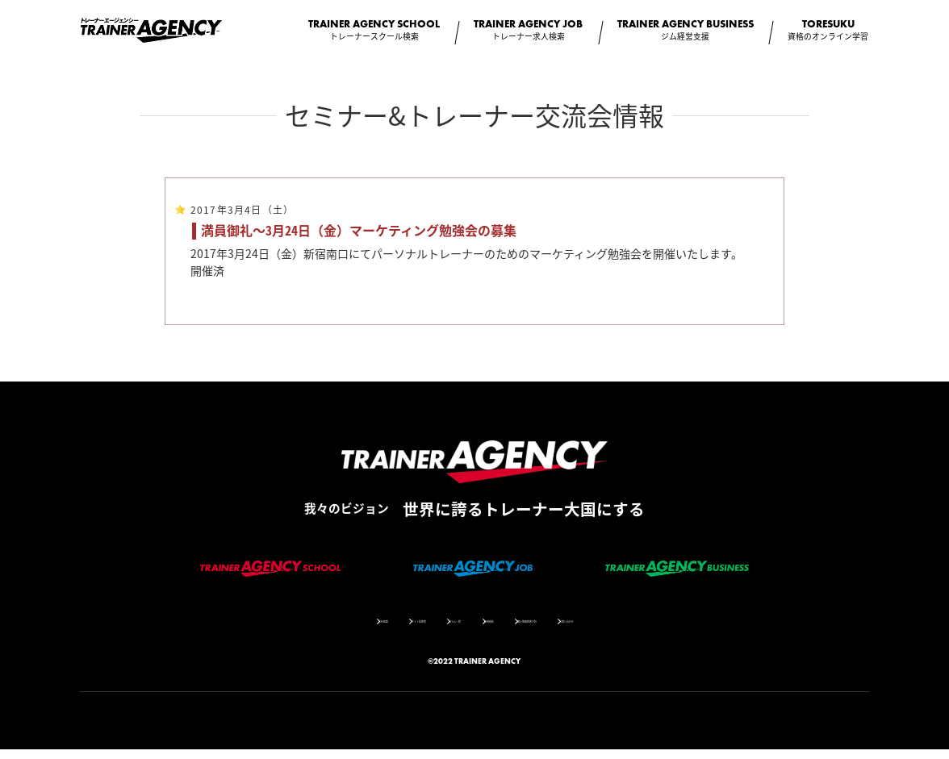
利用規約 (499, 629)
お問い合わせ (667, 629)
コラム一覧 (432, 629)
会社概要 (286, 629)
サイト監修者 (356, 629)
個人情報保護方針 (579, 629)
